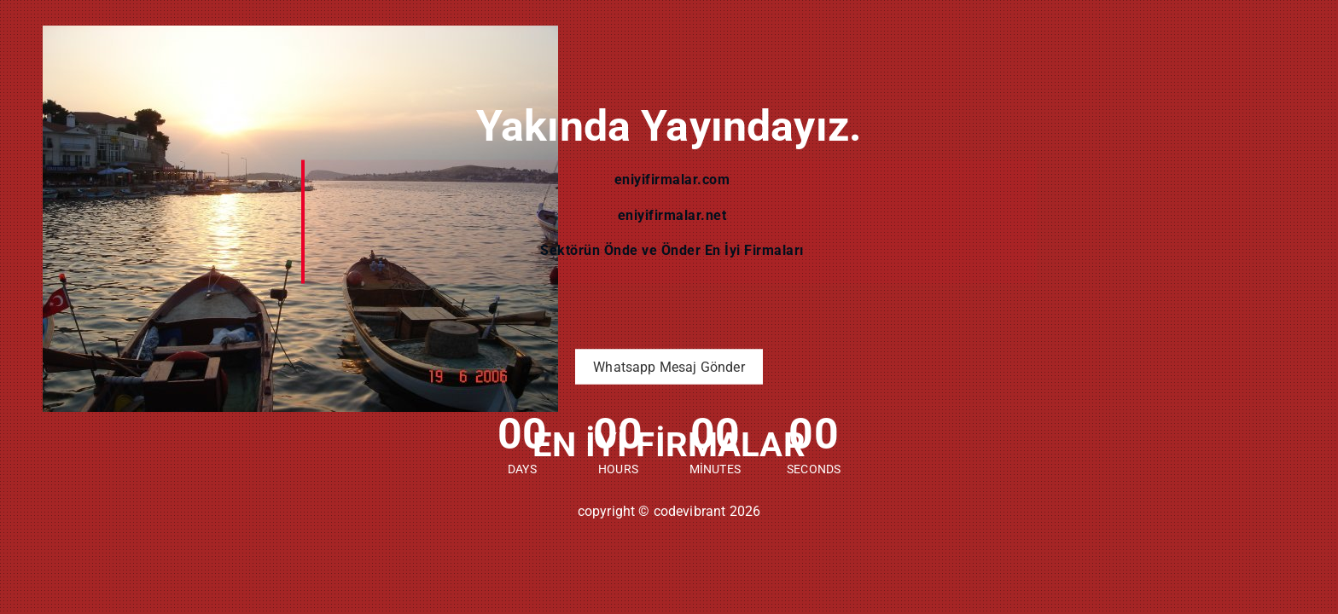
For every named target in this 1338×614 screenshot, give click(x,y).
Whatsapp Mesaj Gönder (668, 367)
